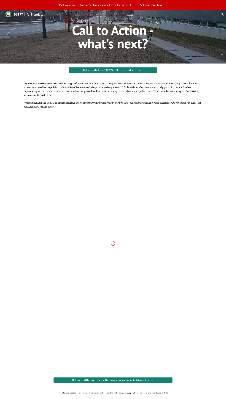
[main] (113, 37)
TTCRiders (143, 393)
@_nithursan (116, 393)
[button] (222, 14)
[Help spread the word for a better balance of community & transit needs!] (113, 380)
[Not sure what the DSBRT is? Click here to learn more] (113, 70)
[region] (113, 5)
